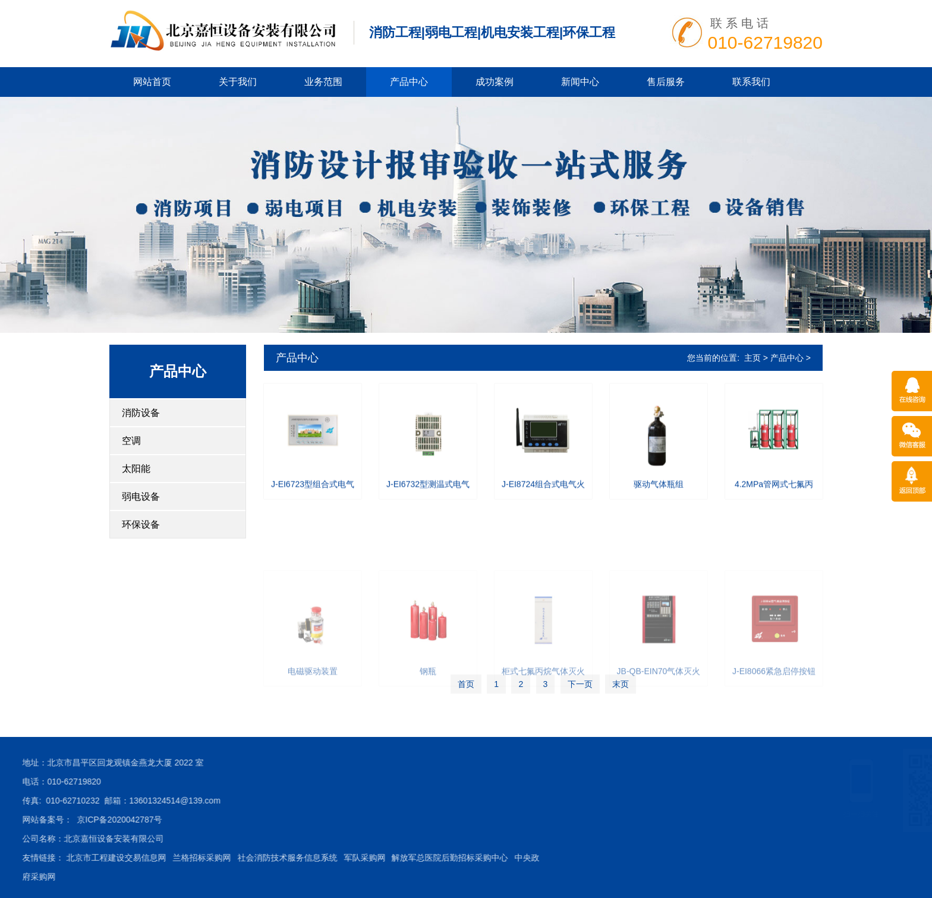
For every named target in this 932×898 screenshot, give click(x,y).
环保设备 (141, 524)
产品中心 (409, 82)
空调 (131, 441)
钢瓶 (428, 727)
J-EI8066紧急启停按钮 (774, 727)
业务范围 (323, 82)
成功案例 (495, 82)
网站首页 (152, 82)
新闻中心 (580, 82)
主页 (752, 358)
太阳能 (136, 469)
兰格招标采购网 (34, 857)
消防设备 (141, 413)
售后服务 (666, 82)
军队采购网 (197, 857)
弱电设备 (141, 496)
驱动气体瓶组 (659, 492)
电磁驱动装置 (313, 727)
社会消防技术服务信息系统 (119, 857)
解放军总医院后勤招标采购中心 (282, 857)
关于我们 (238, 82)
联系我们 (751, 82)
